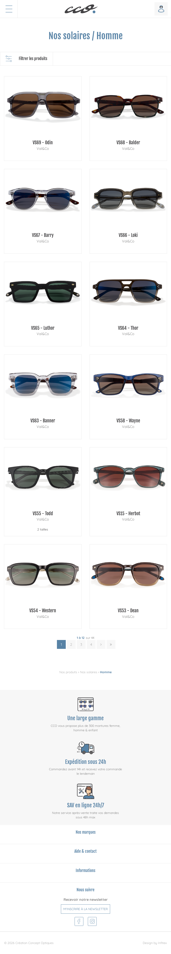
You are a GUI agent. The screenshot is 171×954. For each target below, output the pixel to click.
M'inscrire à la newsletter (85, 909)
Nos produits (68, 672)
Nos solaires (88, 672)
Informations (85, 870)
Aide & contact (85, 851)
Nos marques (86, 832)
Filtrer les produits (26, 59)
